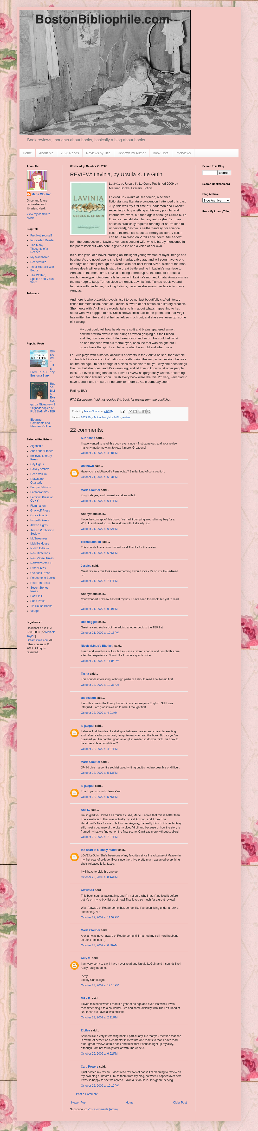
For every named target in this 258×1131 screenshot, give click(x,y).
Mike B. (86, 998)
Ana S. (85, 810)
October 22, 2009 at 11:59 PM (100, 917)
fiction (97, 417)
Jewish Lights (39, 525)
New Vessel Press (42, 558)
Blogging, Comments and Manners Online (40, 423)
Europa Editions (40, 487)
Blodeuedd (88, 698)
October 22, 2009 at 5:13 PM (99, 772)
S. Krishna (88, 438)
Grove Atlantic (39, 515)
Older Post (180, 1102)
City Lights (37, 464)
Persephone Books (42, 577)
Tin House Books (41, 606)
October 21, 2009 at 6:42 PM (99, 529)
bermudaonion (91, 542)
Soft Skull (36, 596)
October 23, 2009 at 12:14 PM (100, 985)
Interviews (183, 153)
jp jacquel (87, 725)
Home (27, 153)
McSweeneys (38, 538)
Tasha (85, 673)
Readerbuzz (38, 262)
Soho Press (37, 601)
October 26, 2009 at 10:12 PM (100, 1085)
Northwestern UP (41, 563)
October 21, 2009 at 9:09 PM (99, 609)
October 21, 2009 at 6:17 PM (99, 501)
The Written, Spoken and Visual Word (42, 279)
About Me (46, 153)
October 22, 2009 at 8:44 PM (99, 877)
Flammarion (37, 505)
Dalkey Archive (39, 469)
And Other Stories (41, 451)
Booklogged (89, 622)
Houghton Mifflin (111, 417)
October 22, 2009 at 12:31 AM (100, 685)
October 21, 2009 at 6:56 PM (99, 553)
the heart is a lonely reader (99, 850)
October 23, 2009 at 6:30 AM (99, 945)
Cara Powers (89, 1066)
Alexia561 (87, 890)
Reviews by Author (132, 153)
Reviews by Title (98, 153)
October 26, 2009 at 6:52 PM (99, 1053)
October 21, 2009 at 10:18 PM (100, 632)
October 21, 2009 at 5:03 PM (99, 477)
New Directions (40, 553)
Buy (90, 417)
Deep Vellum (38, 474)
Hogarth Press (39, 520)
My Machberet (39, 257)
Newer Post (78, 1102)
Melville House (39, 543)
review (126, 417)
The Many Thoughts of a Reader (39, 248)
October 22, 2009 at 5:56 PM (99, 797)
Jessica (86, 565)
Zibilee (85, 1030)
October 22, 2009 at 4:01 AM (99, 712)
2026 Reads (70, 153)
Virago (34, 611)
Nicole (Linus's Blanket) (97, 645)
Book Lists (160, 153)
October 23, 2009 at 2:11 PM (99, 1017)
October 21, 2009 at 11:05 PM (100, 661)
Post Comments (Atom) (103, 1109)
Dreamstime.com (38, 640)
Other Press (38, 568)
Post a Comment (86, 1094)
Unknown (87, 466)
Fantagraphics (39, 492)
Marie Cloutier (90, 490)
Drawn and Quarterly (37, 480)
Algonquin (36, 446)
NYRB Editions (39, 548)
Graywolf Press (40, 510)
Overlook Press (40, 573)
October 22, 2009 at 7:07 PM (99, 837)
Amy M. (86, 958)
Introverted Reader (42, 240)
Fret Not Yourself (41, 235)
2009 (84, 417)
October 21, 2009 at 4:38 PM (99, 453)
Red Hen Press (40, 583)
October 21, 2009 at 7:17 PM (99, 581)
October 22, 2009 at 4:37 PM (99, 749)
